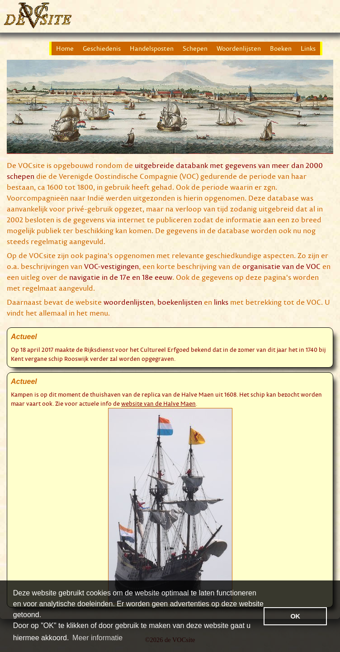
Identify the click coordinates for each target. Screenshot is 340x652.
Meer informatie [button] (97, 638)
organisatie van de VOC (281, 266)
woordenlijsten (129, 302)
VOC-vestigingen (111, 266)
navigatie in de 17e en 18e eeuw (120, 277)
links (221, 302)
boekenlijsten (179, 302)
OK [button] (295, 616)
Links (308, 48)
